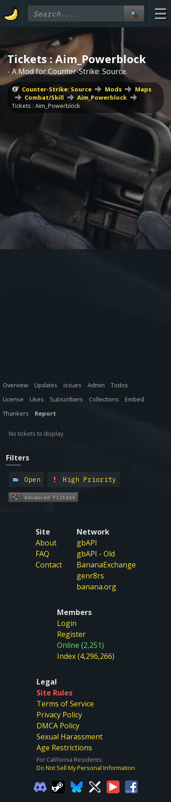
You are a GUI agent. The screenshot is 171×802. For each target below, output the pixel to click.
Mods (20, 125)
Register (71, 541)
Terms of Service (65, 611)
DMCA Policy (57, 633)
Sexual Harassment (69, 644)
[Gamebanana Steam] (58, 694)
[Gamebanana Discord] (40, 694)
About (46, 450)
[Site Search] (133, 13)
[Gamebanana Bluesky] (76, 694)
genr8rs (90, 483)
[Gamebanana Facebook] (131, 694)
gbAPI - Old (96, 461)
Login (67, 530)
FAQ (42, 461)
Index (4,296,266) (85, 563)
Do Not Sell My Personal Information (85, 675)
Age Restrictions (64, 655)
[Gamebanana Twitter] (95, 694)
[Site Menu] (160, 13)
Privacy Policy (59, 622)
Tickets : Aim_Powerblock (46, 141)
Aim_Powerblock (49, 133)
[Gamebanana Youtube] (113, 694)
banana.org (96, 494)
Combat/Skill (90, 125)
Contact (49, 472)
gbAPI (87, 450)
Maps (49, 125)
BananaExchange (106, 472)
